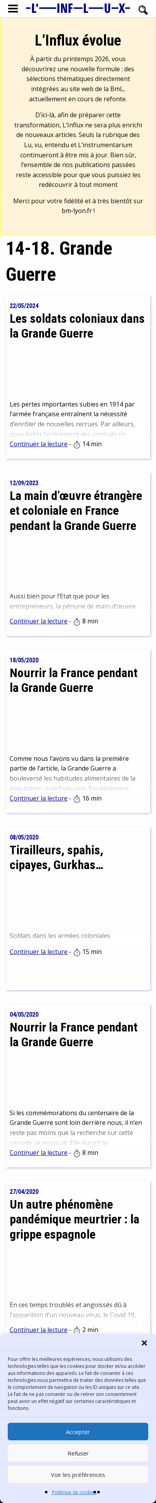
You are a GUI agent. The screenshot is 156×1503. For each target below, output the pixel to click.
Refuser (78, 1453)
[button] (144, 1343)
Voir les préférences (78, 1474)
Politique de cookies (74, 1492)
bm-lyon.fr (77, 210)
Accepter (78, 1432)
